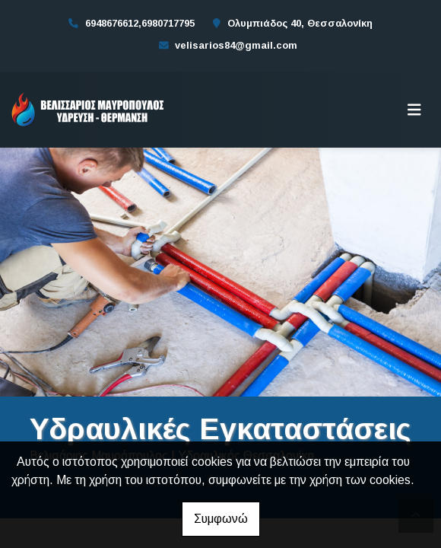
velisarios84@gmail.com (236, 45)
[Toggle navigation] (414, 110)
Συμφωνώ (221, 518)
